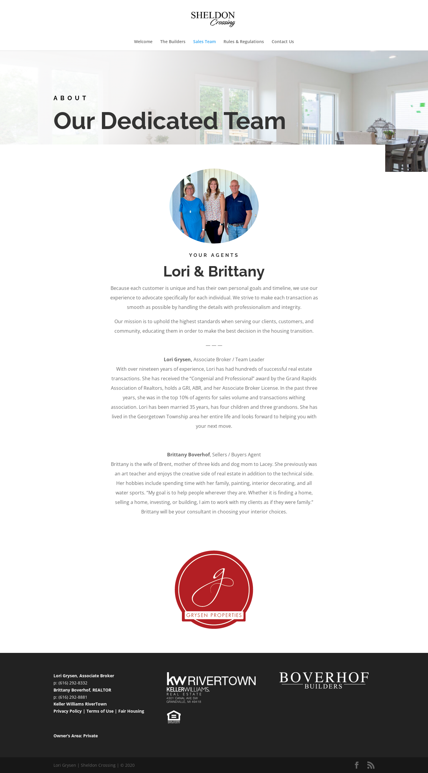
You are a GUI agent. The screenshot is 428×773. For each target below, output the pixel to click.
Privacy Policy (68, 711)
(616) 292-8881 (73, 697)
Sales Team (204, 42)
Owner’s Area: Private (76, 736)
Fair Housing (131, 711)
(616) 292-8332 (73, 683)
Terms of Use (100, 711)
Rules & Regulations (244, 42)
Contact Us (283, 42)
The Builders (172, 42)
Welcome (143, 42)
